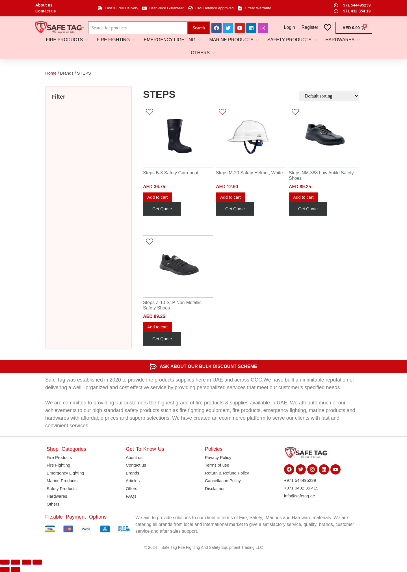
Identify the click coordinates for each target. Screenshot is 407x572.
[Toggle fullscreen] (15, 562)
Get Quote (162, 208)
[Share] (26, 562)
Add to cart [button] (157, 197)
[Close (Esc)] (37, 562)
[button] (67, 40)
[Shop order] (329, 96)
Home (51, 73)
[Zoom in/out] (5, 562)
